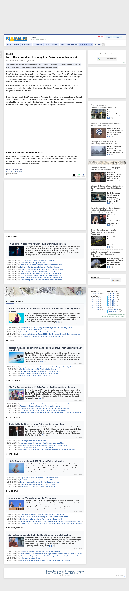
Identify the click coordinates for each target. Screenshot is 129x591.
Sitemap (49, 571)
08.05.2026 (95, 302)
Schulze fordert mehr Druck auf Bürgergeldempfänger (38, 271)
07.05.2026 (95, 304)
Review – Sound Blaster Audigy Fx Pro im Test (35, 375)
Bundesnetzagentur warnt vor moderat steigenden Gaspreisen (41, 280)
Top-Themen (12, 237)
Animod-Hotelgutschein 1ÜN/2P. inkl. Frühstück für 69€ (38, 332)
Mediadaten (71, 571)
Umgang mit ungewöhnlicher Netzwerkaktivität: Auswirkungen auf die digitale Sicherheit (49, 367)
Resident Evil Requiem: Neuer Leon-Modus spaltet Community (41, 406)
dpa (33, 61)
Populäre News (113, 310)
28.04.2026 (111, 303)
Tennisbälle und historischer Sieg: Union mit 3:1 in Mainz (39, 480)
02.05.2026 (111, 295)
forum (123, 62)
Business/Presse (14, 528)
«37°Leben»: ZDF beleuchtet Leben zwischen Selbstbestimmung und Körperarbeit (47, 449)
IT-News (10, 341)
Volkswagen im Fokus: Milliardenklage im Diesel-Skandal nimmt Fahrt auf (44, 517)
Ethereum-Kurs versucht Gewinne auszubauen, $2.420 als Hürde (42, 515)
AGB (64, 571)
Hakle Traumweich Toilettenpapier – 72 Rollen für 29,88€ (39, 373)
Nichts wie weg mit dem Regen (30, 558)
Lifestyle (55, 44)
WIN (62, 44)
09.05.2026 (95, 300)
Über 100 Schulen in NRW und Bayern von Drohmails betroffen (41, 275)
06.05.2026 (95, 306)
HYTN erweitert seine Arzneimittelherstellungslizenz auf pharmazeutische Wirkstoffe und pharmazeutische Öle (57, 554)
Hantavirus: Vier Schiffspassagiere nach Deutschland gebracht (41, 265)
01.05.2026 (111, 297)
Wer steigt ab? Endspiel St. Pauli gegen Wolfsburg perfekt (39, 486)
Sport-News (12, 454)
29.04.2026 (111, 301)
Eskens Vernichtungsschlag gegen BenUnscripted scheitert (105, 169)
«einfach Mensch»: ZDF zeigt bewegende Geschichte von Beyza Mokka (44, 445)
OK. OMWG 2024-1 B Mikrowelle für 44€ (33, 330)
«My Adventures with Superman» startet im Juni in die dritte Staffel (42, 443)
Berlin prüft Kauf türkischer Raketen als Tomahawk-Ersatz (39, 267)
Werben (98, 44)
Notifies (123, 316)
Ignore (117, 316)
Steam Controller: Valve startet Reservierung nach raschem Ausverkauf (103, 232)
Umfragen (72, 44)
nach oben (119, 576)
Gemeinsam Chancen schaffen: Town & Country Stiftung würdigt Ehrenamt (45, 560)
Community (38, 44)
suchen (116, 280)
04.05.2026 (95, 310)
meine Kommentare (108, 316)
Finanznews (12, 491)
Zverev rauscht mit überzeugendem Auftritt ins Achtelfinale (39, 482)
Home (48, 573)
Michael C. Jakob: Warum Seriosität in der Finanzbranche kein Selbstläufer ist (107, 188)
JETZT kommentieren (107, 59)
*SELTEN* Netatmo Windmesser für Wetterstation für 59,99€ (40, 371)
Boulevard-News (14, 301)
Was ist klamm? (86, 44)
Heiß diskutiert (113, 312)
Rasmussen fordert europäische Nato (32, 263)
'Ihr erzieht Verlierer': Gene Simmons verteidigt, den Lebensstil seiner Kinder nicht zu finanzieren (106, 210)
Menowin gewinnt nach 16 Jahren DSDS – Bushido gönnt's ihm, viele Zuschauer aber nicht (50, 334)
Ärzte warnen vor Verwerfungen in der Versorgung (32, 498)
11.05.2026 (95, 293)
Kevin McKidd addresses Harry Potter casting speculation (36, 424)
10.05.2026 (95, 298)
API (78, 573)
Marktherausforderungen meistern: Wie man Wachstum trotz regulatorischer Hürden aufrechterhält (53, 521)
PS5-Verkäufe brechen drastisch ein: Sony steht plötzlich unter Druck (43, 410)
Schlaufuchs (26, 44)
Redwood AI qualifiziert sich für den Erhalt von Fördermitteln (40, 552)
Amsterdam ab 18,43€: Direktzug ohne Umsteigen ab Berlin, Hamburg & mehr (46, 328)
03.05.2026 (111, 293)
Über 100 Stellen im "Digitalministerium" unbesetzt (37, 260)
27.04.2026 (111, 305)
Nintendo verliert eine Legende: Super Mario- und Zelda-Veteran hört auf (44, 408)
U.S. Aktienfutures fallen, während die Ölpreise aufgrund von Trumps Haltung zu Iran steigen (51, 523)
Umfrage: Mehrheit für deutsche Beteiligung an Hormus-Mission (41, 269)
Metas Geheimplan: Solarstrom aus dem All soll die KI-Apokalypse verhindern (105, 254)
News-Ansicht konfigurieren (116, 314)
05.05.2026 (95, 308)
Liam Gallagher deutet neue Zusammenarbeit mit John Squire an (41, 336)
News (9, 44)
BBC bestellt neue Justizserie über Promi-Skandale (37, 447)
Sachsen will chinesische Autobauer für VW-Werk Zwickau (106, 125)
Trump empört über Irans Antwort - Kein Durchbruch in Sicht (37, 244)
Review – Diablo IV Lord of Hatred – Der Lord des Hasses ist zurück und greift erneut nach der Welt (53, 412)
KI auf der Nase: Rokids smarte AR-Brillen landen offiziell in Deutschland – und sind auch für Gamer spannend (57, 404)
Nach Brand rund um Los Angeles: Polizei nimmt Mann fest (41, 57)
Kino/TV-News (13, 417)
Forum (16, 44)
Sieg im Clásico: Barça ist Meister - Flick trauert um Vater (39, 478)
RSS (81, 573)
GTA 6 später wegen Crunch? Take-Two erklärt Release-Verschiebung (41, 387)
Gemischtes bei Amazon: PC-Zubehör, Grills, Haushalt (38, 369)
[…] (61, 255)
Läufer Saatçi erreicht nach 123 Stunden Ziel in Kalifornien (36, 461)
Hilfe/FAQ (72, 573)
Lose (47, 44)
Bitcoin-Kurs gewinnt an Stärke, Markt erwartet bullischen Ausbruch (42, 519)
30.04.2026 (111, 299)
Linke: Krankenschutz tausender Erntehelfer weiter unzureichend (41, 278)
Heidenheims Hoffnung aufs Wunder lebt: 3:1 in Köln (37, 484)
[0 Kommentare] (11, 174)
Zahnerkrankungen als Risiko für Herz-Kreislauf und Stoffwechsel (39, 535)
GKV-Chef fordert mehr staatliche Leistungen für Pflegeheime (40, 273)
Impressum (80, 571)
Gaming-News (13, 380)
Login (109, 37)
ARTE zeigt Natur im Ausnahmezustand (33, 441)
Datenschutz (57, 571)
